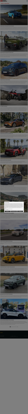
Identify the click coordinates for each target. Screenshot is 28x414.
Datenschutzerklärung (6, 209)
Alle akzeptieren (20, 211)
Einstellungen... (7, 211)
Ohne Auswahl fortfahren (14, 211)
